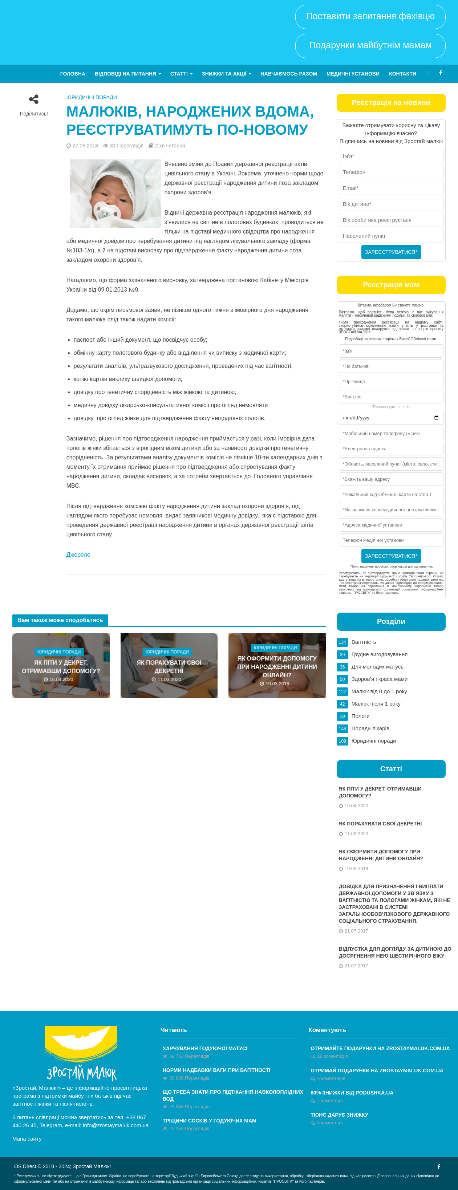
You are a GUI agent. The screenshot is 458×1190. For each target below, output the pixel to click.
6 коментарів (331, 1078)
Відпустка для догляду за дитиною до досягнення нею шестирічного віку (395, 952)
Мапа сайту (26, 1139)
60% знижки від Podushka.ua (352, 1093)
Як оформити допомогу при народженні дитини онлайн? (277, 666)
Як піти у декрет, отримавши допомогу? (61, 667)
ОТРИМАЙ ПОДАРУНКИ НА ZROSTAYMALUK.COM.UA (377, 1070)
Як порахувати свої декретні (169, 667)
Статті (179, 74)
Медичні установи (353, 74)
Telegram (51, 1125)
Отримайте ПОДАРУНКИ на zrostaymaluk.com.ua (380, 1048)
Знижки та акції (224, 74)
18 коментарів (332, 1056)
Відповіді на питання (125, 74)
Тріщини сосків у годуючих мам (209, 1121)
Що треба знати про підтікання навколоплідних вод (233, 1095)
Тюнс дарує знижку (339, 1115)
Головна (72, 74)
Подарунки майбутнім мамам (370, 45)
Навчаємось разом (288, 74)
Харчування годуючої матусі (205, 1048)
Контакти (402, 74)
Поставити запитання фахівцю (370, 16)
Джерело (78, 555)
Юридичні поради (91, 97)
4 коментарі (330, 1100)
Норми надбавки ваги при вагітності (217, 1070)
